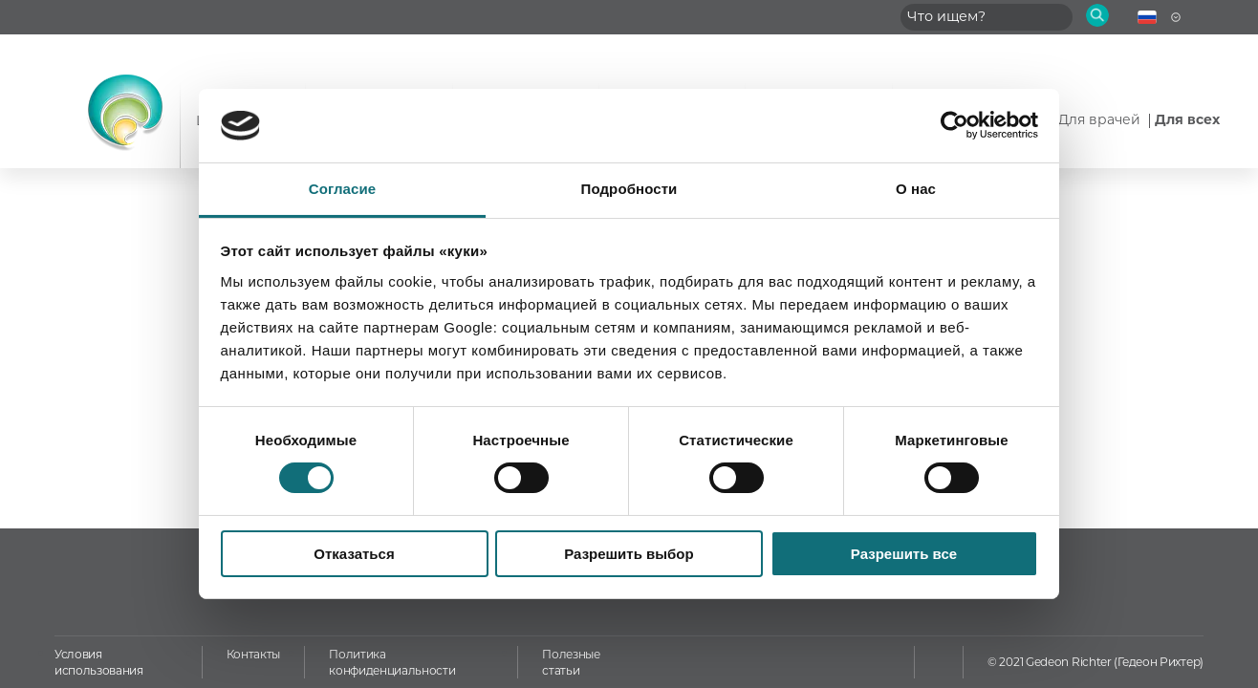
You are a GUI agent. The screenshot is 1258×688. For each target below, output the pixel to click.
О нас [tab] (916, 189)
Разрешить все (904, 554)
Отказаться (354, 554)
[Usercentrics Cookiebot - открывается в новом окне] (954, 125)
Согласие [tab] (342, 189)
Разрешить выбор (628, 554)
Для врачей (1101, 119)
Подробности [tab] (629, 189)
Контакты (253, 654)
